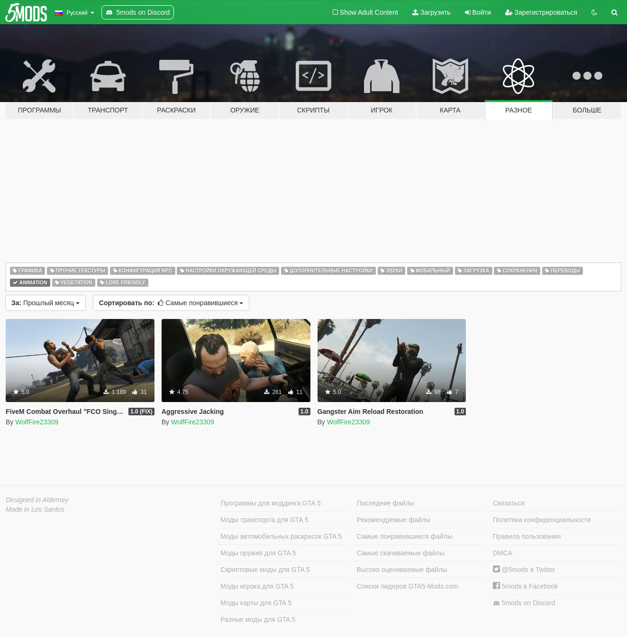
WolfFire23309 (36, 422)
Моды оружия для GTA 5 (258, 553)
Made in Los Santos (35, 509)
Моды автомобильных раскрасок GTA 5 (281, 536)
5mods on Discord (524, 603)
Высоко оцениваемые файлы (402, 569)
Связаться (509, 503)
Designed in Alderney (37, 500)
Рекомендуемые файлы (393, 520)
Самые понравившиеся (171, 303)
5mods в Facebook (525, 586)
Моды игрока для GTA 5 (256, 586)
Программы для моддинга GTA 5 (270, 503)
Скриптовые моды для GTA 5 (264, 569)
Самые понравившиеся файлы (404, 536)
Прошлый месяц (45, 303)
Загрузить (431, 12)
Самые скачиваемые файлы (401, 553)
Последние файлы (385, 503)
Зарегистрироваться (541, 12)
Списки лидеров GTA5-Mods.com (407, 586)
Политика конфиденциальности (542, 520)
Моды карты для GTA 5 (255, 603)
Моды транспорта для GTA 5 (264, 520)
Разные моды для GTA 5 (257, 619)
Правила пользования (527, 536)
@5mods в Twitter (524, 569)
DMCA (502, 553)
